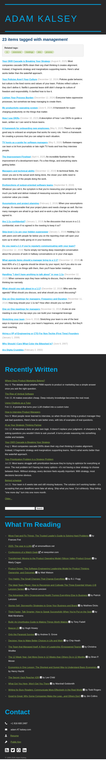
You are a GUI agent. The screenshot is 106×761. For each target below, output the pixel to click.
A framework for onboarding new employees (26, 128)
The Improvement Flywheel (16, 156)
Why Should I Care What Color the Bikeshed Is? (27, 343)
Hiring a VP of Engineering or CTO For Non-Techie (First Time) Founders (40, 333)
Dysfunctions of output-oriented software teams (27, 185)
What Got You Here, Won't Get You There (28, 683)
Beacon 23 (13, 628)
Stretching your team (13, 319)
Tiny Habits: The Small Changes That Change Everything (36, 579)
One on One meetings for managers (21, 309)
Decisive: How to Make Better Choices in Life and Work (35, 640)
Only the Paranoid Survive (21, 634)
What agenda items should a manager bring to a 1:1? (30, 260)
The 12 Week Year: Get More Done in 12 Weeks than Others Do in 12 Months (46, 657)
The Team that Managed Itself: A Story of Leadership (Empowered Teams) (44, 647)
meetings (29, 52)
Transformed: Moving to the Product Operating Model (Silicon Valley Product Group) (49, 558)
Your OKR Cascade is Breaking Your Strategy (26, 61)
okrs (39, 52)
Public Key (16, 742)
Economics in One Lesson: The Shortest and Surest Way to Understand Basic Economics (52, 667)
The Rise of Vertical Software (19, 394)
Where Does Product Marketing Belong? (25, 380)
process (49, 52)
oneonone (17, 52)
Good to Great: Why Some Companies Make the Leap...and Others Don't (44, 696)
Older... (8, 498)
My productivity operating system (20, 108)
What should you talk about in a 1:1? (21, 288)
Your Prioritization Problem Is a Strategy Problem (29, 459)
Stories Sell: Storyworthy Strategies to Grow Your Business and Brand (42, 605)
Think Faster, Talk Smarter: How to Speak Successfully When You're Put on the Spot (50, 611)
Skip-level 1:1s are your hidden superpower (25, 232)
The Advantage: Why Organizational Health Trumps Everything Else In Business (47, 595)
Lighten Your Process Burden (18, 97)
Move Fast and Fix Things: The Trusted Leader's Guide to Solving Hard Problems (48, 535)
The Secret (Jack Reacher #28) (23, 677)
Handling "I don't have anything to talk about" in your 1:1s (33, 274)
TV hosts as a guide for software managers (25, 142)
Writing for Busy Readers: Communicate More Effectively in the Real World (45, 690)
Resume (14, 735)
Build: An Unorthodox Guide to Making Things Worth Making (38, 622)
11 (7, 52)
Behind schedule (13, 480)
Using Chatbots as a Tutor (18, 403)
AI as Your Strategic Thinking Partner (23, 425)
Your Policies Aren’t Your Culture (19, 79)
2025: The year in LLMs (20, 546)
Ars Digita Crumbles (13, 350)
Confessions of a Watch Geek (23, 552)
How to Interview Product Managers (22, 412)
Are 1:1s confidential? (14, 221)
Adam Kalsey (41, 19)
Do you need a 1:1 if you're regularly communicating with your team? (38, 246)
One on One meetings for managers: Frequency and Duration (34, 299)
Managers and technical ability (18, 171)
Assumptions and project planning (20, 203)
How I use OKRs (10, 118)
